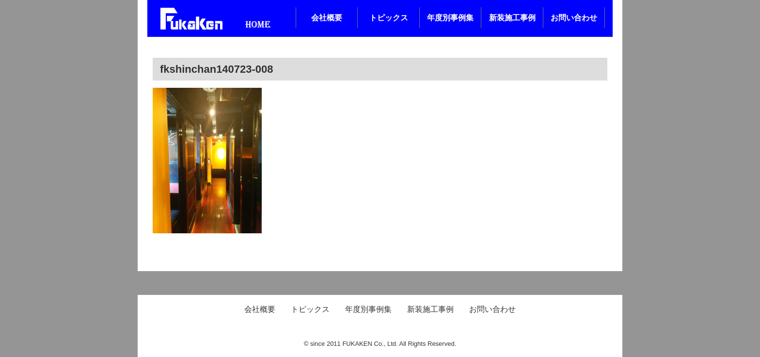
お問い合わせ (574, 18)
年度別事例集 (450, 18)
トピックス (388, 18)
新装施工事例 (512, 18)
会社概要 (326, 18)
